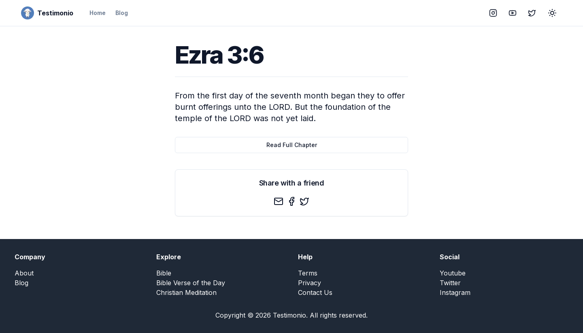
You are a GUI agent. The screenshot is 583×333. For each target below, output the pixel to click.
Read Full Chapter (291, 144)
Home (97, 12)
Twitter (450, 283)
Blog (121, 12)
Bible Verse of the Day (190, 283)
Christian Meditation (186, 292)
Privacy (309, 283)
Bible (163, 273)
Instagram (455, 292)
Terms (307, 273)
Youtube (453, 273)
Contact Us (315, 292)
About (24, 273)
